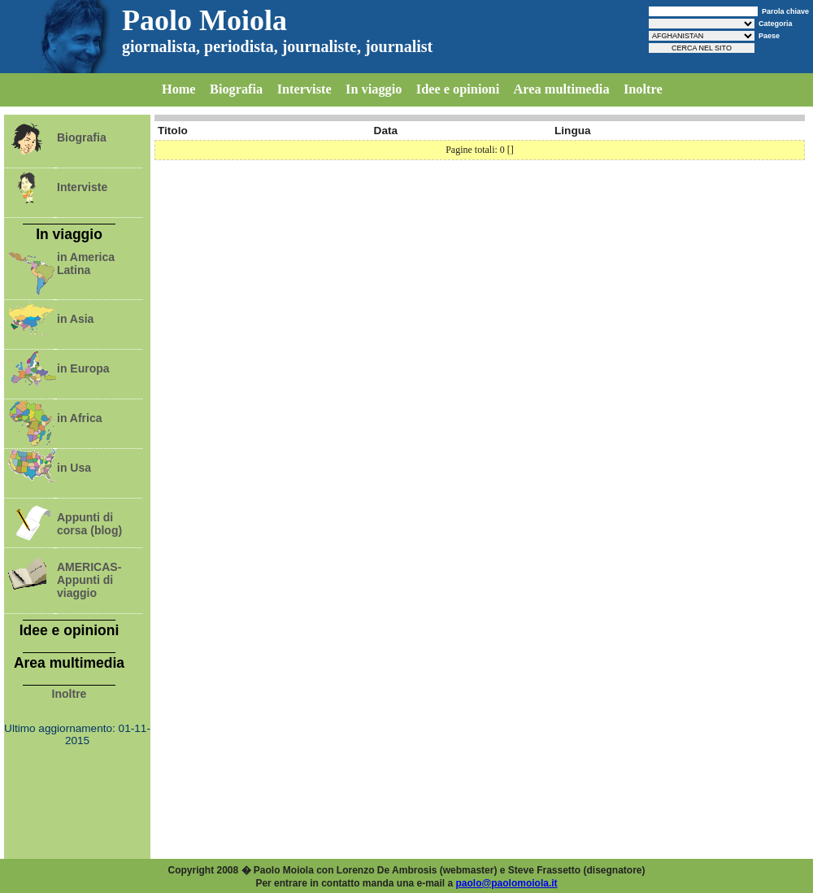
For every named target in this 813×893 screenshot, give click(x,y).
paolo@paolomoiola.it (507, 883)
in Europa (83, 368)
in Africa (79, 418)
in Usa (74, 467)
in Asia (75, 318)
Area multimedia (562, 89)
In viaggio (374, 89)
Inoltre (643, 89)
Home (179, 89)
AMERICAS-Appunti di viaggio (89, 579)
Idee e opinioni (457, 89)
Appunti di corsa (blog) (89, 524)
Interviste (304, 89)
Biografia (236, 89)
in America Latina (86, 263)
